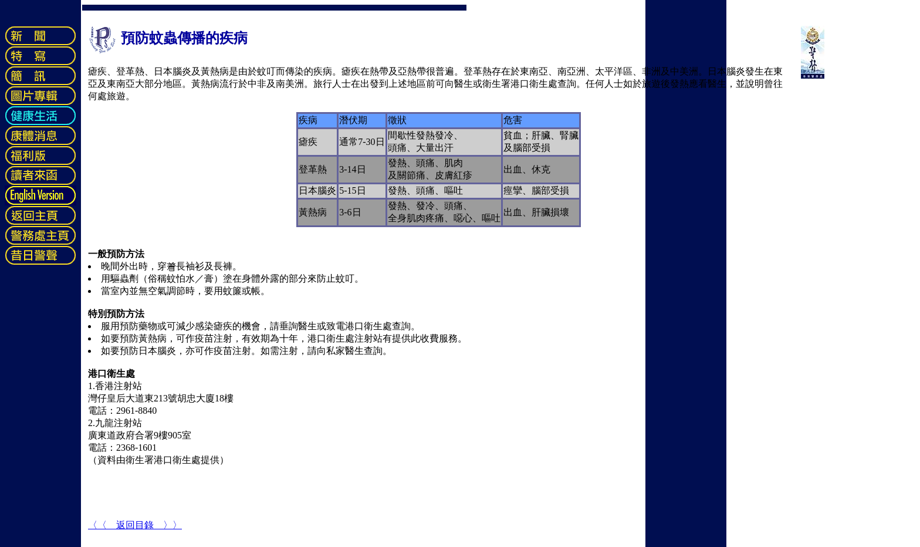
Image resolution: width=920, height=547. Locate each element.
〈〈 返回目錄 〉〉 (135, 525)
